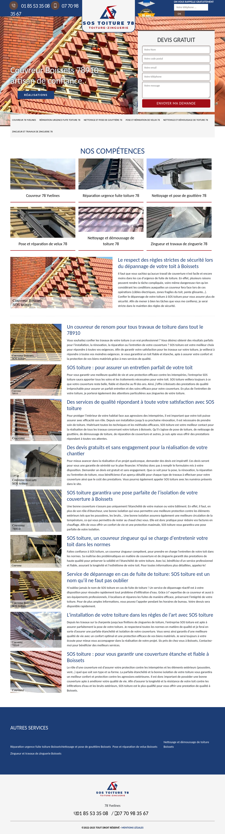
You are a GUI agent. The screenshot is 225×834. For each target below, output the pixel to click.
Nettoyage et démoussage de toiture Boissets (186, 744)
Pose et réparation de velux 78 (143, 120)
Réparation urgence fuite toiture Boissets (35, 747)
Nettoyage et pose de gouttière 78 (103, 120)
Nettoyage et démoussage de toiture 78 (185, 120)
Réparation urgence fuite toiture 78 (60, 120)
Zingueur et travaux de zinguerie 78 (32, 131)
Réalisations (35, 95)
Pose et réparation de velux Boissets (134, 747)
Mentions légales (132, 827)
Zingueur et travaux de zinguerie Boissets (35, 753)
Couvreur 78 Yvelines (24, 120)
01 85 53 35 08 (30, 6)
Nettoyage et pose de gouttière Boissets (86, 747)
